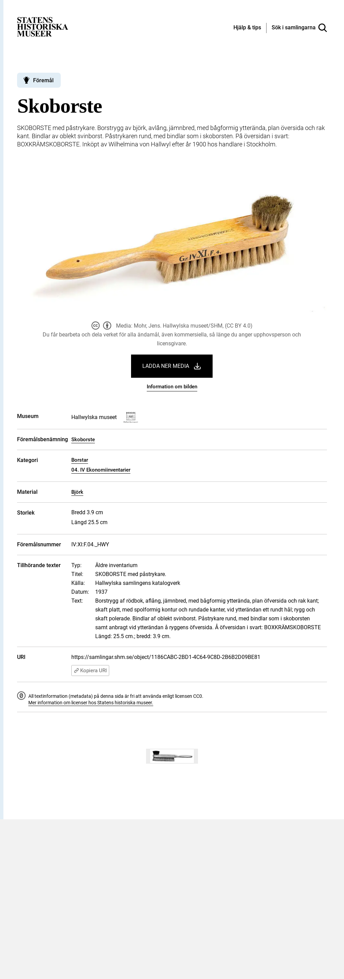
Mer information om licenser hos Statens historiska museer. (90, 702)
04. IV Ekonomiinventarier (100, 470)
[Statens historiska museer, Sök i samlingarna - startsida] (42, 26)
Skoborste (83, 439)
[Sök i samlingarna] (299, 28)
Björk (77, 492)
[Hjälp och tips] (247, 28)
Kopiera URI (90, 670)
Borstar (79, 460)
